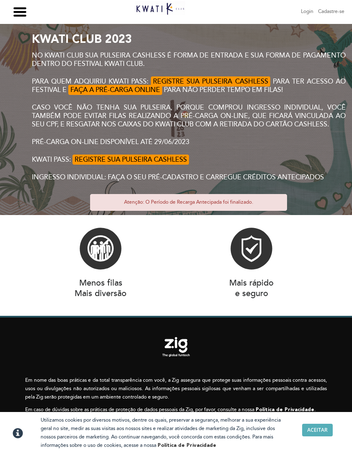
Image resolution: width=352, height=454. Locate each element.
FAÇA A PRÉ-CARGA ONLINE (115, 90)
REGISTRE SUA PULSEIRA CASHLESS (210, 81)
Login (307, 11)
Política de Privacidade (285, 409)
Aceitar (317, 429)
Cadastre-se (331, 11)
